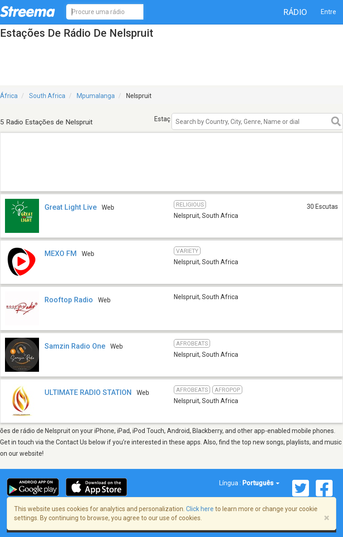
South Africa (47, 95)
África (9, 95)
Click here (200, 508)
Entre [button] (328, 11)
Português (260, 483)
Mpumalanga (96, 95)
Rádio (295, 12)
